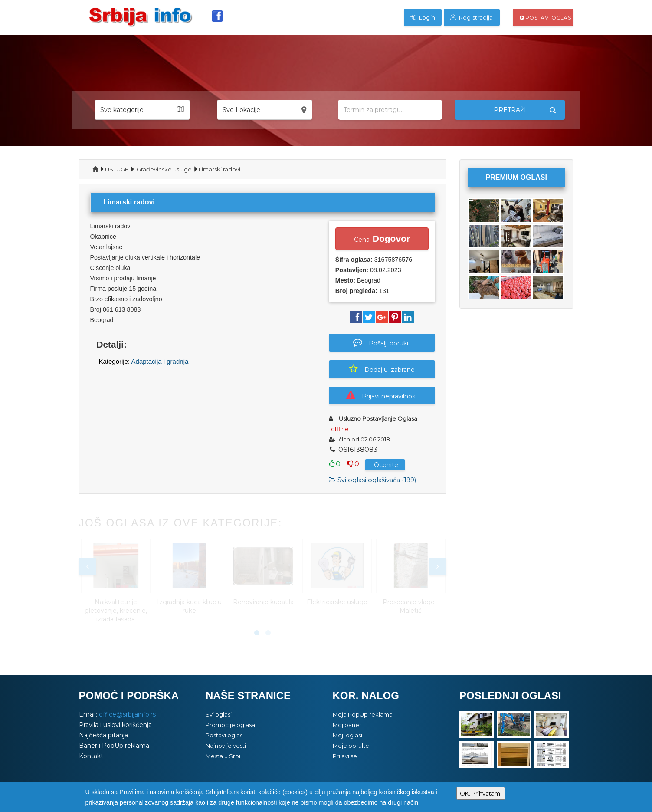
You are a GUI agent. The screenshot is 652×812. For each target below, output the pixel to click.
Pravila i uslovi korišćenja (115, 725)
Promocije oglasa (230, 724)
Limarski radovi (219, 169)
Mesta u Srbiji (224, 756)
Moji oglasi (347, 735)
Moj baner (347, 724)
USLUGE (116, 169)
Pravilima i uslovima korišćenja (161, 792)
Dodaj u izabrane (382, 369)
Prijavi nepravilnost (382, 395)
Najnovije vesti (226, 745)
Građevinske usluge (164, 169)
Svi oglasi (219, 714)
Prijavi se (345, 756)
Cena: (382, 238)
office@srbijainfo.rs (127, 714)
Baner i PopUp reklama (114, 746)
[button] (142, 110)
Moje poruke (351, 745)
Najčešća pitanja (103, 735)
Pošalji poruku (382, 342)
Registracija (471, 17)
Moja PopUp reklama (363, 714)
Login (422, 17)
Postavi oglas (545, 17)
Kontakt (91, 756)
